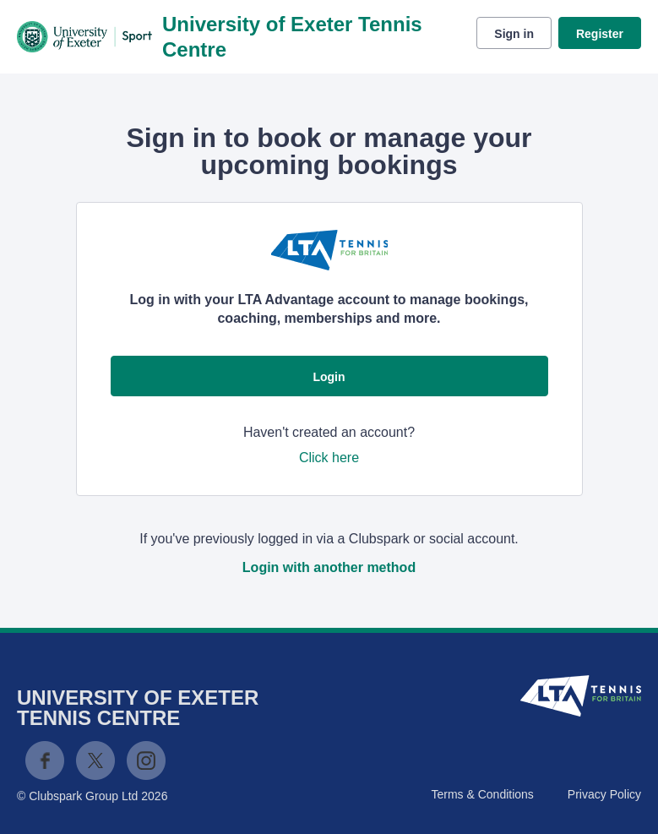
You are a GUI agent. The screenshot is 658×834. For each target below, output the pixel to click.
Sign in (514, 34)
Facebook (44, 760)
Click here (329, 457)
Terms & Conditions (482, 794)
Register (599, 34)
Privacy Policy (604, 794)
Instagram (146, 760)
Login (329, 377)
